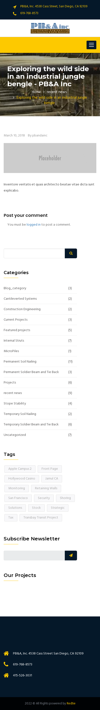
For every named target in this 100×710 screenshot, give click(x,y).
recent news (57, 92)
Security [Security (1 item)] (44, 498)
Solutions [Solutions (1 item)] (15, 508)
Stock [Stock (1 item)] (36, 508)
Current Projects (15, 319)
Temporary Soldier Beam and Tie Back (31, 424)
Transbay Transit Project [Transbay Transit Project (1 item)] (40, 517)
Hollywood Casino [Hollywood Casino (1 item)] (21, 478)
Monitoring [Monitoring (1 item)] (16, 488)
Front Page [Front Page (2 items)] (50, 469)
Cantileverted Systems (20, 299)
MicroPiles (11, 351)
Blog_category (15, 288)
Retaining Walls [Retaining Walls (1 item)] (46, 488)
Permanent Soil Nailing (20, 361)
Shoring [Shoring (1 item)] (65, 498)
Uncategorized (15, 435)
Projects (10, 382)
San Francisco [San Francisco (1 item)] (18, 498)
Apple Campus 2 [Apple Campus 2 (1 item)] (20, 469)
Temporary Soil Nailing (20, 414)
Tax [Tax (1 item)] (10, 517)
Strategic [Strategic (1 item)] (58, 508)
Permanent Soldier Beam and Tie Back (31, 372)
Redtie (71, 703)
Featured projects (17, 330)
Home (36, 92)
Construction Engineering (22, 309)
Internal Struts (14, 340)
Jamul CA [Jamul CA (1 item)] (51, 478)
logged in (34, 225)
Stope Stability (15, 403)
